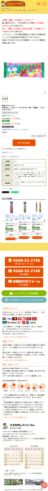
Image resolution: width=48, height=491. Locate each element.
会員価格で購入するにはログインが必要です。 (16, 129)
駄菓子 (7, 8)
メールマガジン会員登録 (25, 293)
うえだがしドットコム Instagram (26, 299)
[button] (3, 221)
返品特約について (7, 152)
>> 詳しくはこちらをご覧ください (15, 337)
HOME (2, 8)
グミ (11, 8)
